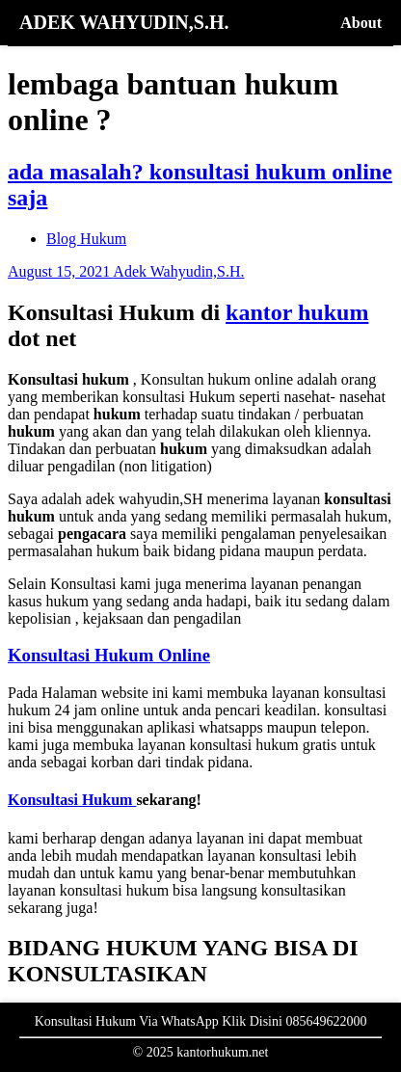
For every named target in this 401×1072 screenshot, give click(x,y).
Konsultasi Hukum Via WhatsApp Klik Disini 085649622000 (201, 1021)
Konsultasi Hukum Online (109, 655)
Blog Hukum (86, 238)
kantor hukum (297, 312)
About (361, 22)
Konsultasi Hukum (72, 799)
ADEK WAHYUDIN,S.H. (123, 22)
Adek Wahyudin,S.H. (178, 271)
